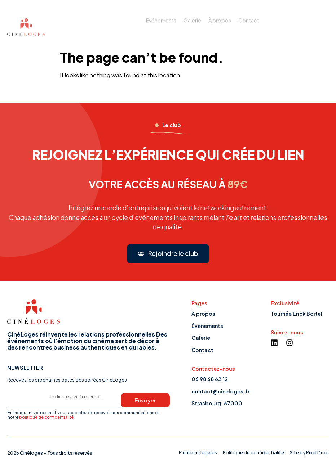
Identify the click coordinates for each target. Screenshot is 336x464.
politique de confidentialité (46, 416)
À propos (219, 16)
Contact (248, 16)
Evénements (161, 16)
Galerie (192, 16)
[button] (168, 253)
